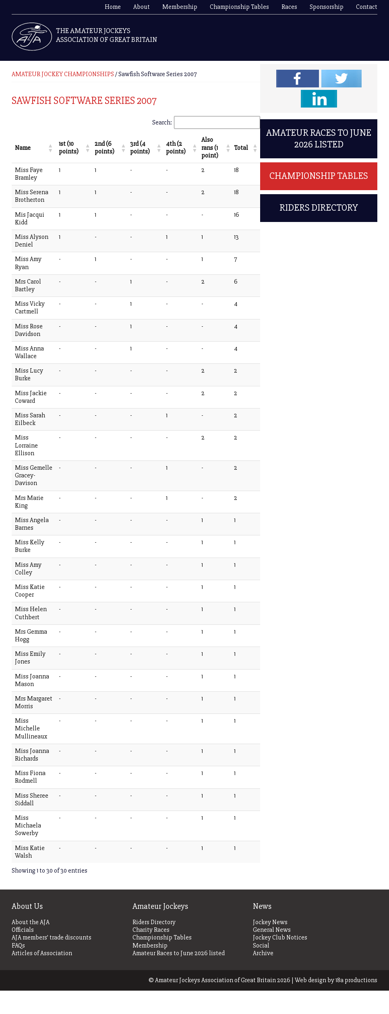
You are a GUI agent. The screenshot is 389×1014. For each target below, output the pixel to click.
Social (261, 969)
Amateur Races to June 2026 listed (318, 138)
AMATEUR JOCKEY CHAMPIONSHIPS (63, 74)
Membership (179, 7)
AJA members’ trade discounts (51, 961)
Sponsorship (326, 7)
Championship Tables (239, 7)
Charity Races (151, 953)
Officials (23, 953)
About (141, 7)
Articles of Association (42, 976)
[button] (46, 144)
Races (289, 7)
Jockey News (270, 946)
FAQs (18, 969)
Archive (263, 976)
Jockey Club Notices (280, 961)
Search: (162, 122)
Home (113, 7)
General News (272, 953)
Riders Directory (318, 208)
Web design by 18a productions (336, 1003)
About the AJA (31, 946)
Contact (366, 7)
